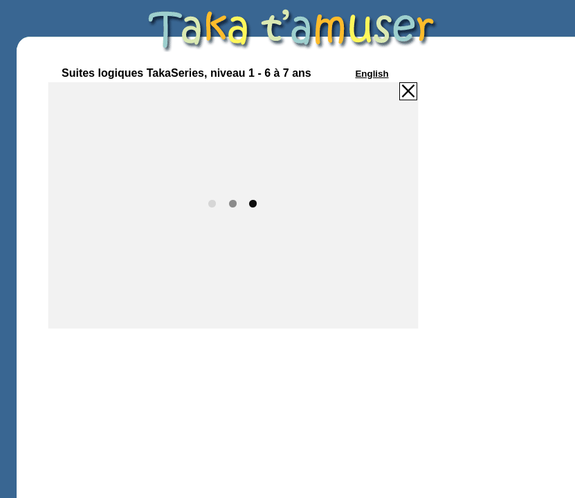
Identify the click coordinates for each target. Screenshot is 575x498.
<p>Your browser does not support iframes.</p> (233, 205)
